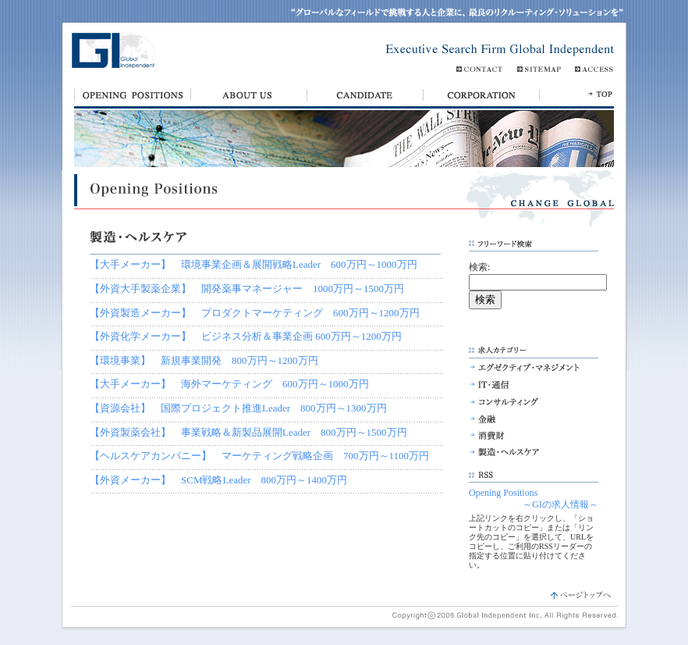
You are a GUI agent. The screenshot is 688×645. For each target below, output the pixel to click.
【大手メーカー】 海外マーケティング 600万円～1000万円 (229, 384)
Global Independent (111, 52)
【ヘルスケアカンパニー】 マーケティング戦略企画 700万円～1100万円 (259, 455)
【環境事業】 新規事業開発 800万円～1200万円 (204, 360)
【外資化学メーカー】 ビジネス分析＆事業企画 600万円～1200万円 (246, 336)
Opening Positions (503, 492)
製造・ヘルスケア (525, 452)
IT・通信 (525, 384)
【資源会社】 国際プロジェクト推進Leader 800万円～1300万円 (238, 408)
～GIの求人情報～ (560, 504)
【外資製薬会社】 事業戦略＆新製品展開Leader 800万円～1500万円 (248, 432)
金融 (525, 418)
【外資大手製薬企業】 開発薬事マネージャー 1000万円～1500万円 (247, 288)
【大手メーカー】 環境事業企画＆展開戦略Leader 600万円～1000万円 (253, 264)
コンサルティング (525, 401)
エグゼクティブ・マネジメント (525, 367)
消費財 (525, 435)
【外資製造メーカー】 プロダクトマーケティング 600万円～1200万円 (255, 313)
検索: (479, 267)
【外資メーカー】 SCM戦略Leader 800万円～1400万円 (218, 480)
